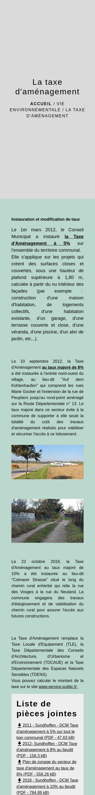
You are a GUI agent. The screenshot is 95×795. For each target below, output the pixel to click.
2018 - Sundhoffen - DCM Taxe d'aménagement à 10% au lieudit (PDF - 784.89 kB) (47, 786)
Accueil (41, 104)
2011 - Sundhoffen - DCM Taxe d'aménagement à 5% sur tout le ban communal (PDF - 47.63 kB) (47, 731)
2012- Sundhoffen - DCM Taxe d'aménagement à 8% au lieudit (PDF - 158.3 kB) (46, 750)
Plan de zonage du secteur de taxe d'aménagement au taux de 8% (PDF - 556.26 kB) (46, 768)
